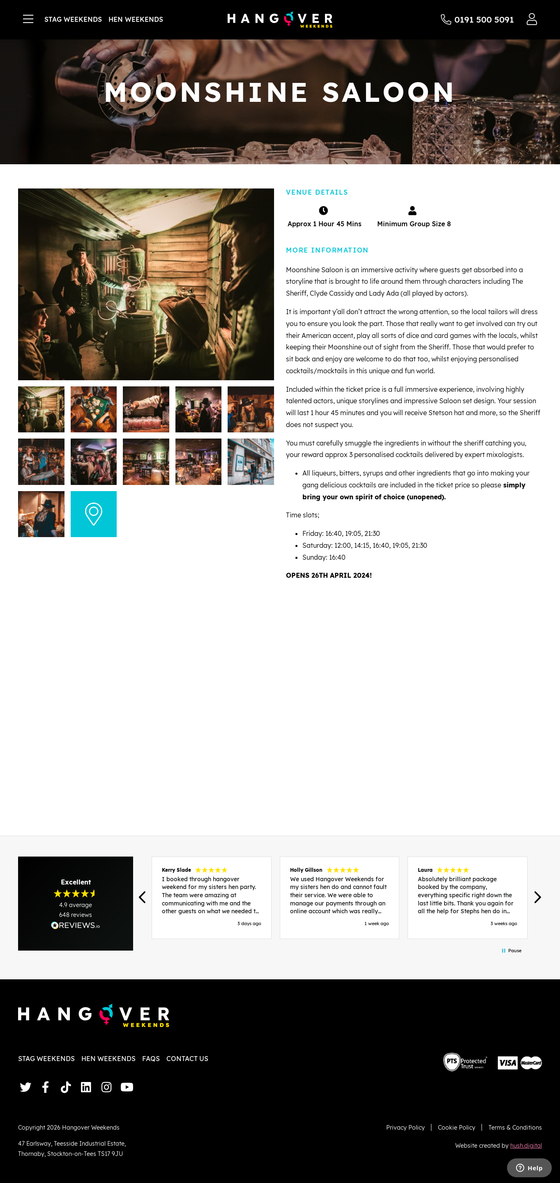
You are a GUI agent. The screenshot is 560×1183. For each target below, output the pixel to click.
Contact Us (187, 1058)
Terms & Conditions (515, 1127)
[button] (143, 898)
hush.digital (526, 1145)
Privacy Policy (405, 1127)
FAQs (151, 1058)
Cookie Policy (456, 1127)
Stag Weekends (73, 19)
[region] (339, 897)
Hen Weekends (135, 19)
